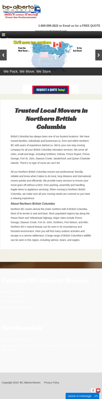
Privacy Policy (51, 382)
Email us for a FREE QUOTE (81, 25)
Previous (3, 55)
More (11, 350)
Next (98, 55)
